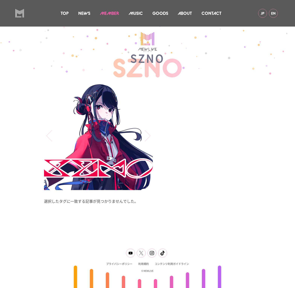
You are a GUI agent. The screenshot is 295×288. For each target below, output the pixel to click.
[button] (145, 135)
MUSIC (136, 13)
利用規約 (143, 264)
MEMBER (109, 13)
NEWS (84, 13)
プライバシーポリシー (119, 264)
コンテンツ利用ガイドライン (172, 264)
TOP (65, 13)
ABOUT (185, 13)
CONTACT (211, 13)
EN (273, 13)
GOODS (160, 13)
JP (262, 13)
